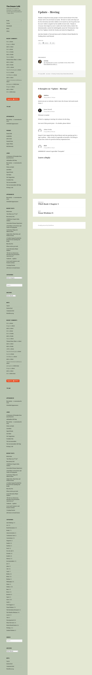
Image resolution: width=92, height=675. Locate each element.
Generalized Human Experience (14, 223)
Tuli (7, 617)
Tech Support (9, 604)
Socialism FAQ (9, 180)
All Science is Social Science (13, 268)
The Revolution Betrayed (12, 610)
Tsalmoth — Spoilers (11, 258)
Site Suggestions (10, 177)
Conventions (9, 538)
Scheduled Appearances (12, 123)
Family (8, 543)
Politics (8, 587)
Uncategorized (10, 620)
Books (7, 20)
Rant (7, 589)
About (7, 31)
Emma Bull (9, 133)
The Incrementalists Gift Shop (13, 185)
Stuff (7, 602)
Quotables (8, 169)
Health (8, 556)
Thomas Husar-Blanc (11, 59)
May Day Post (9, 243)
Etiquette (8, 540)
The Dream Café (13, 6)
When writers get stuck (12, 246)
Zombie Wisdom (10, 630)
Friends (8, 553)
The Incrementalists (11, 182)
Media (8, 574)
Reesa (7, 592)
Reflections (16, 84)
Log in (8, 305)
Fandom (8, 545)
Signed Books (9, 172)
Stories (8, 23)
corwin (48, 73)
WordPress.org (10, 313)
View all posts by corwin (50, 64)
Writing (8, 628)
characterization (10, 533)
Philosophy (9, 581)
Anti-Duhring (9, 522)
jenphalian (9, 136)
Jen (7, 563)
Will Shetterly (9, 146)
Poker (7, 584)
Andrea (46, 95)
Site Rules (8, 174)
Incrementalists (10, 561)
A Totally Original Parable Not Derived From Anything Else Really (13, 239)
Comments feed (10, 311)
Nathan (8, 579)
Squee (7, 597)
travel (7, 615)
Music (7, 28)
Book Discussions (10, 528)
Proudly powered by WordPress (46, 225)
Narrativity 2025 (10, 216)
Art (7, 525)
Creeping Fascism (10, 265)
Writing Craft (9, 187)
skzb (7, 46)
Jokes (7, 566)
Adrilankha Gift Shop (11, 160)
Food (7, 548)
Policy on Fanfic (10, 167)
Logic (7, 571)
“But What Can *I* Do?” (12, 214)
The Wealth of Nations (11, 612)
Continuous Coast (10, 535)
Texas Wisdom (9, 607)
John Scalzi (9, 138)
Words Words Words (11, 625)
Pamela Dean (9, 141)
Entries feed (9, 308)
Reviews (8, 594)
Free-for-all (9, 551)
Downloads (9, 26)
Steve (7, 599)
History (8, 558)
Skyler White (9, 144)
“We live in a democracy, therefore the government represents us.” (12, 254)
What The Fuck (10, 622)
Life (7, 569)
